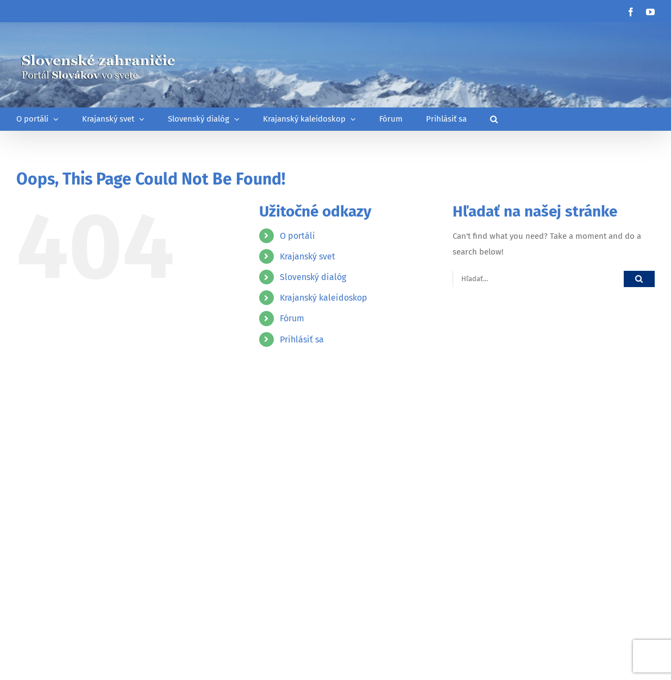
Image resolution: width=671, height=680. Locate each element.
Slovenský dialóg (313, 277)
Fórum (292, 318)
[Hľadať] (639, 278)
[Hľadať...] (538, 278)
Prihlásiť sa (302, 339)
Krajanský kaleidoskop (323, 298)
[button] (494, 119)
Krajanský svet (307, 256)
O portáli (297, 236)
